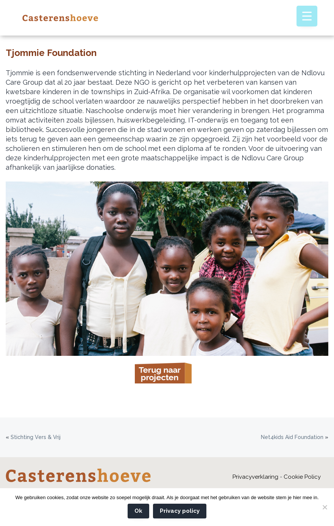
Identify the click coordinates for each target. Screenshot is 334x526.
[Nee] (324, 507)
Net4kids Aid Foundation (292, 437)
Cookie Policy (302, 476)
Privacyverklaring (255, 476)
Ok (138, 510)
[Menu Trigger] (307, 16)
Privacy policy (180, 510)
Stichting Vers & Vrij (36, 437)
